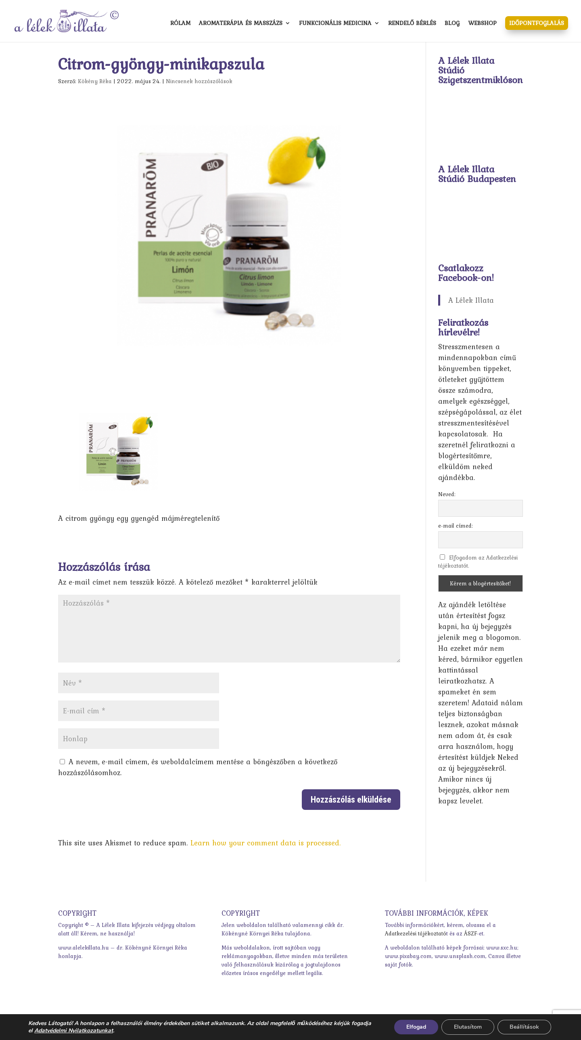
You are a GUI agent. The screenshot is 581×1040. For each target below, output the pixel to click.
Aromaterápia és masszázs (240, 23)
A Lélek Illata (471, 300)
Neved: (447, 494)
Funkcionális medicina (335, 23)
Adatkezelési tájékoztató (415, 933)
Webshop (482, 23)
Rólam (180, 23)
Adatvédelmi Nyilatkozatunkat (73, 1030)
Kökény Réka (95, 81)
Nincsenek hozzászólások (199, 81)
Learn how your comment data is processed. (265, 842)
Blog (452, 23)
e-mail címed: (455, 526)
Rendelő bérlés (412, 23)
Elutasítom (468, 1027)
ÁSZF (470, 933)
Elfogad (416, 1027)
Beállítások (524, 1027)
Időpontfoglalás (536, 23)
